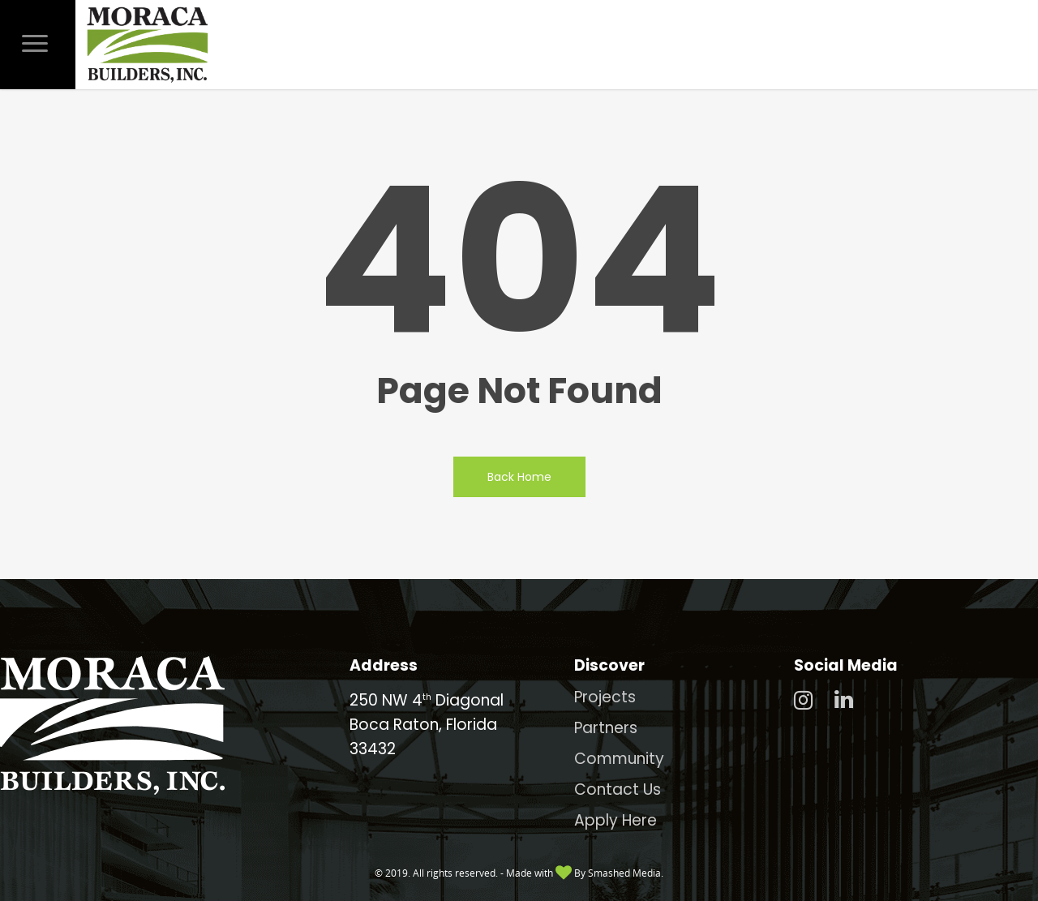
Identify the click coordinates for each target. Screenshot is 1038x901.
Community (619, 759)
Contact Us (617, 789)
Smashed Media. (625, 873)
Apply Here (615, 820)
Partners (605, 728)
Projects (605, 697)
